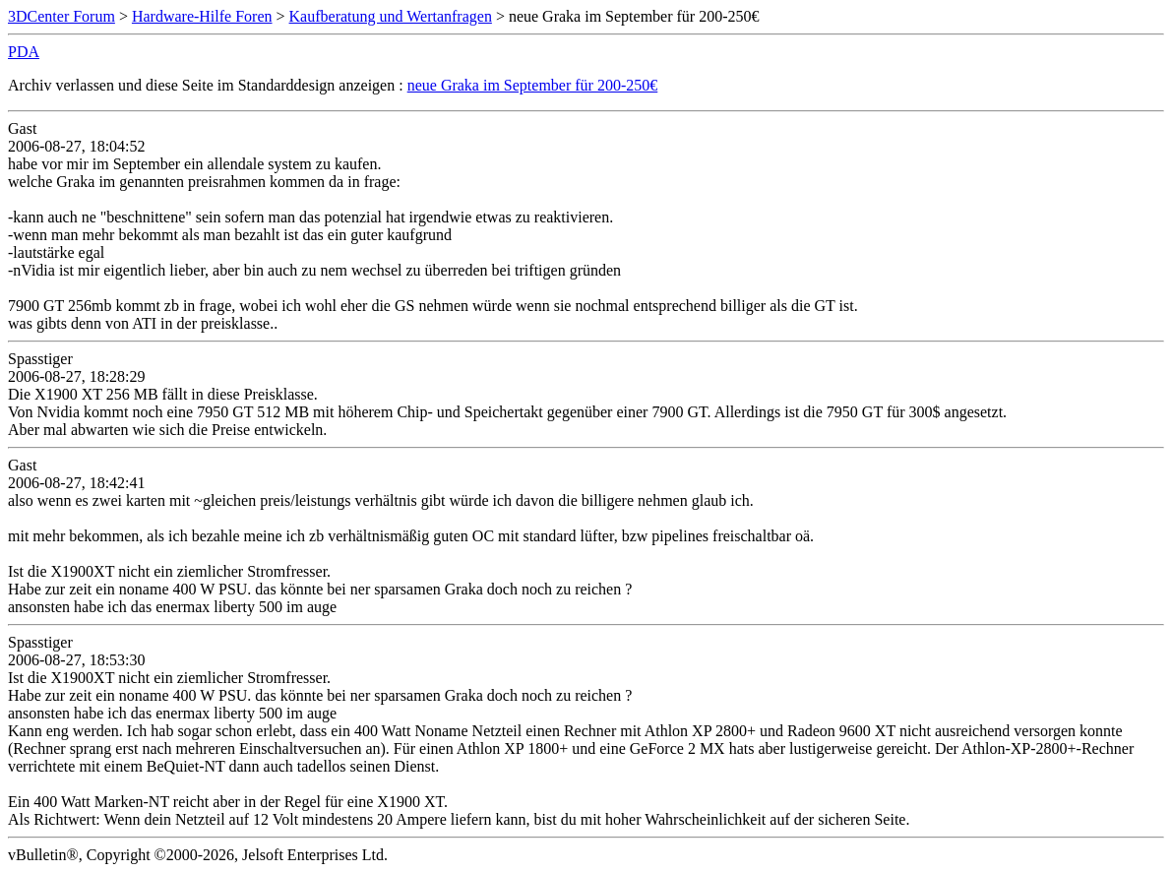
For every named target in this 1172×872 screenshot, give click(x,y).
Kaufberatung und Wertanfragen (390, 16)
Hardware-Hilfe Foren (202, 16)
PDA (23, 51)
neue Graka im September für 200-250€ (532, 85)
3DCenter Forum (61, 16)
